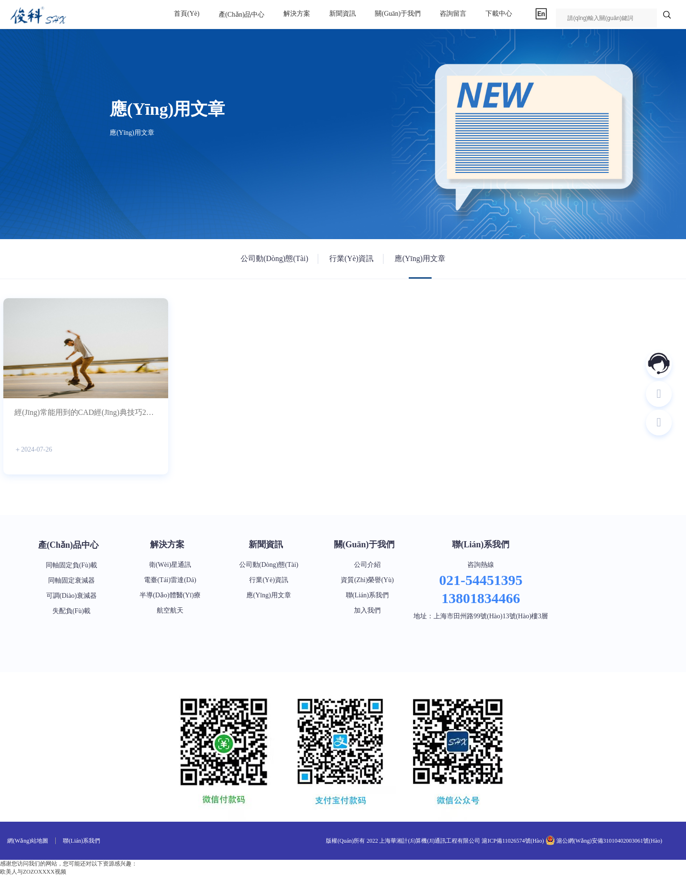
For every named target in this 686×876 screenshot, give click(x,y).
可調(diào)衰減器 (71, 595)
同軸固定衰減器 (71, 580)
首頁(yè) (187, 13)
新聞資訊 (342, 13)
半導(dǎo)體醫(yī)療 (170, 595)
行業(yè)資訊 (351, 258)
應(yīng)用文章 (419, 258)
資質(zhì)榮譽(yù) (367, 580)
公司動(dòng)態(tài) (274, 258)
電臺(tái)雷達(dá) (170, 580)
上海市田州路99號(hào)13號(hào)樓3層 (491, 616)
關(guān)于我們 (398, 13)
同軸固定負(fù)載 (71, 565)
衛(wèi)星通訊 (170, 564)
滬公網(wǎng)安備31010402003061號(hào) (608, 840)
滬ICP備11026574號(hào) (513, 840)
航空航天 (170, 610)
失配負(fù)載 (71, 610)
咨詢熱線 (480, 564)
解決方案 (296, 13)
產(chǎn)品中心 (242, 14)
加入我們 (367, 610)
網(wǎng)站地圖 (27, 840)
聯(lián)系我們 (367, 595)
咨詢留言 (453, 13)
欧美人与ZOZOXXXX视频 (33, 871)
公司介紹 (367, 564)
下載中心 (498, 13)
